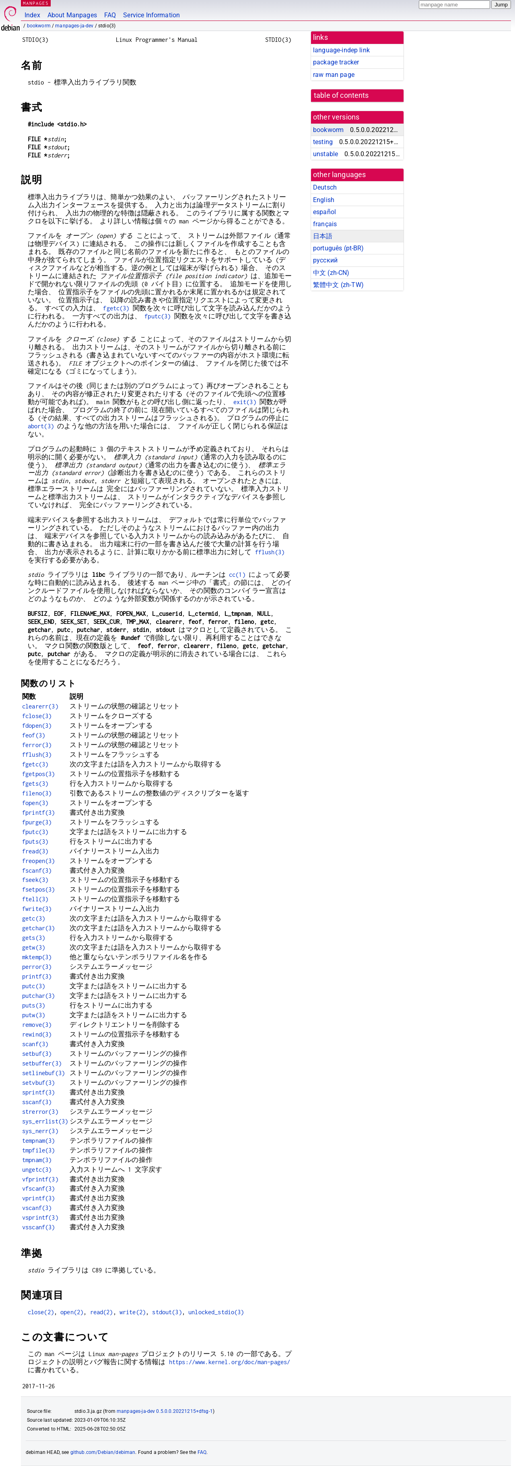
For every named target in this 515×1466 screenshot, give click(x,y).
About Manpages (72, 15)
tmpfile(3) (38, 1150)
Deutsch (325, 187)
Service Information (151, 15)
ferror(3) (37, 744)
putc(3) (33, 986)
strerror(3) (40, 1111)
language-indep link (341, 50)
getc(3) (33, 918)
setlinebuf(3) (43, 1073)
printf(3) (37, 976)
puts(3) (33, 1005)
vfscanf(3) (38, 1188)
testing (323, 142)
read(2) (101, 1312)
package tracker (336, 62)
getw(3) (33, 947)
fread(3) (35, 851)
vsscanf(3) (38, 1227)
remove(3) (37, 1024)
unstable (325, 154)
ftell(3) (35, 899)
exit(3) (244, 402)
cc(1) (237, 574)
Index (32, 15)
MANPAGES (36, 3)
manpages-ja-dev (74, 26)
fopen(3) (35, 802)
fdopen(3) (37, 725)
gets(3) (33, 937)
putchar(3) (38, 995)
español (324, 212)
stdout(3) (166, 1312)
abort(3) (41, 426)
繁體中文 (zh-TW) (338, 285)
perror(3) (37, 966)
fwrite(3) (37, 908)
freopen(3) (38, 860)
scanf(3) (35, 1044)
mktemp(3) (37, 957)
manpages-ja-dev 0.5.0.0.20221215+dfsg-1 (165, 1411)
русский (325, 260)
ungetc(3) (37, 1169)
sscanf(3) (37, 1101)
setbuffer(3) (42, 1063)
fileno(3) (37, 793)
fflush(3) (269, 552)
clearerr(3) (40, 706)
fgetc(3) (116, 308)
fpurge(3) (37, 822)
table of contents (341, 95)
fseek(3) (35, 879)
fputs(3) (35, 841)
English (323, 200)
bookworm (39, 26)
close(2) (41, 1312)
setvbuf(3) (38, 1082)
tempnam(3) (38, 1140)
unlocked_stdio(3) (216, 1312)
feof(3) (33, 735)
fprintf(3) (38, 812)
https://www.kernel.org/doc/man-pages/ (229, 1362)
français (325, 224)
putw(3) (33, 1015)
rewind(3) (37, 1034)
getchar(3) (38, 928)
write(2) (132, 1312)
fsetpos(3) (38, 889)
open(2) (71, 1312)
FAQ (110, 15)
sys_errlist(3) (45, 1121)
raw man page (333, 74)
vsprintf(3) (40, 1217)
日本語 (322, 236)
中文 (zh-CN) (331, 273)
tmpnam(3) (37, 1159)
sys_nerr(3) (40, 1130)
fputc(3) (157, 316)
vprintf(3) (38, 1198)
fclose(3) (37, 715)
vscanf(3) (37, 1207)
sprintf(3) (38, 1092)
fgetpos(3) (38, 773)
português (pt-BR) (338, 248)
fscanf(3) (37, 870)
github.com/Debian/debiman (103, 1452)
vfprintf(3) (40, 1179)
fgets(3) (35, 783)
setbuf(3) (37, 1053)
